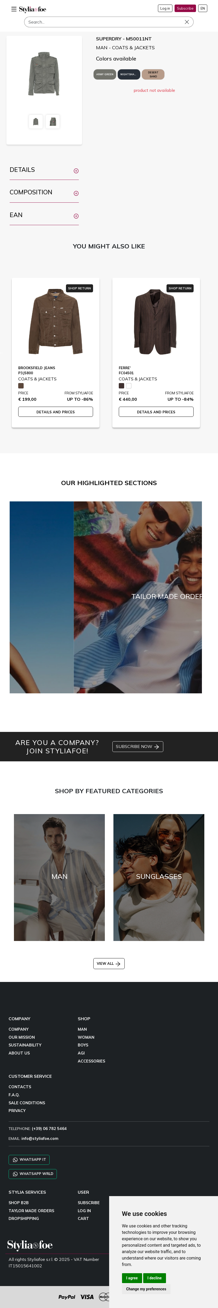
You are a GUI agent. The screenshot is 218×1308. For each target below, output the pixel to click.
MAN (82, 1029)
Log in (165, 8)
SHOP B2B (19, 1202)
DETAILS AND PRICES (55, 412)
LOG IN (84, 1210)
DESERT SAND (153, 74)
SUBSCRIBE (89, 1202)
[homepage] (32, 9)
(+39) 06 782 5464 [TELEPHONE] (49, 1128)
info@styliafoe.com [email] (39, 1138)
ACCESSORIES (91, 1061)
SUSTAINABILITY (25, 1045)
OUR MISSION (22, 1037)
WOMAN (86, 1037)
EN (203, 8)
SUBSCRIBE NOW (138, 747)
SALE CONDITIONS (27, 1103)
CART (83, 1218)
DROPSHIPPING (24, 1218)
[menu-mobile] (14, 8)
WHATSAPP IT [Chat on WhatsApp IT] (29, 1160)
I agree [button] (132, 1278)
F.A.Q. (14, 1094)
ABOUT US (19, 1053)
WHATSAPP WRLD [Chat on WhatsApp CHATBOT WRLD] (32, 1174)
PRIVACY (17, 1110)
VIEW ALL (109, 963)
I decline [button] (154, 1278)
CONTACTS (20, 1086)
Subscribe (185, 8)
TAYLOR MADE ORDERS (31, 1210)
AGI (81, 1053)
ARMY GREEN (104, 74)
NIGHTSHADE (129, 74)
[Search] (109, 22)
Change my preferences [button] (146, 1289)
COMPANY (18, 1029)
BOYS (83, 1045)
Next (210, 352)
